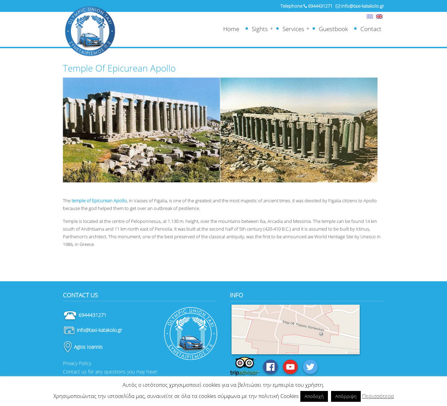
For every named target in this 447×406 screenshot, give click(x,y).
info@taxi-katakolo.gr (362, 6)
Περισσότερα (378, 395)
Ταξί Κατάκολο (90, 31)
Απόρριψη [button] (346, 396)
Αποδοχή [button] (314, 396)
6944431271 (320, 6)
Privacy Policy (77, 363)
